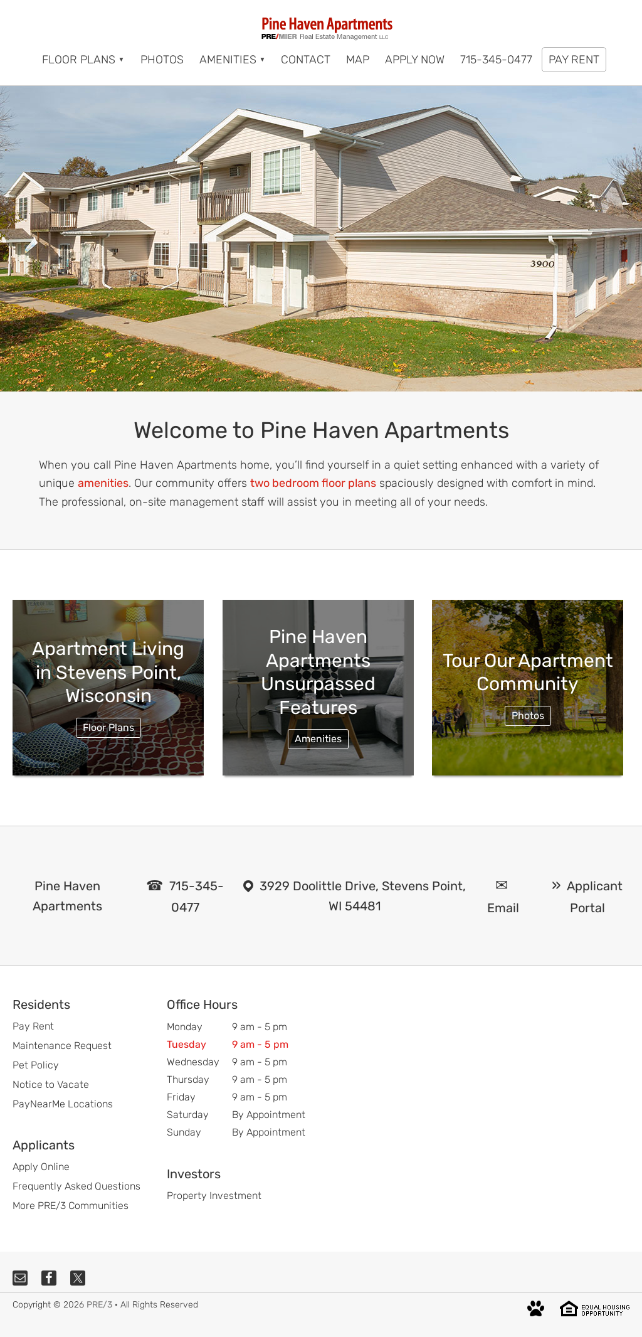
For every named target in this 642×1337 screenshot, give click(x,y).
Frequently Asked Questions (76, 1186)
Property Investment (214, 1195)
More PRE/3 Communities (71, 1206)
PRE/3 (99, 1304)
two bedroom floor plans (313, 483)
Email (503, 907)
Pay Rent (33, 1026)
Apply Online (41, 1167)
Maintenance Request (62, 1046)
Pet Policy (36, 1065)
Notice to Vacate (51, 1084)
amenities (103, 483)
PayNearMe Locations (63, 1104)
